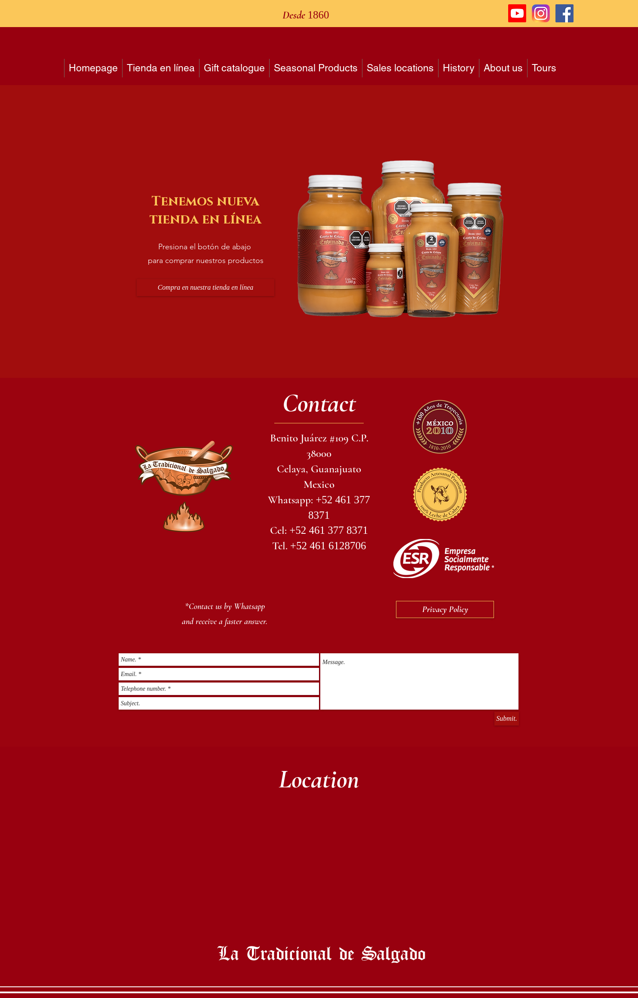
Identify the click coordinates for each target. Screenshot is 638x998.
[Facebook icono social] (564, 13)
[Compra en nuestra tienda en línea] (205, 287)
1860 (318, 15)
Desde (295, 15)
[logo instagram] (541, 13)
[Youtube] (517, 13)
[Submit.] (506, 719)
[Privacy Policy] (445, 609)
